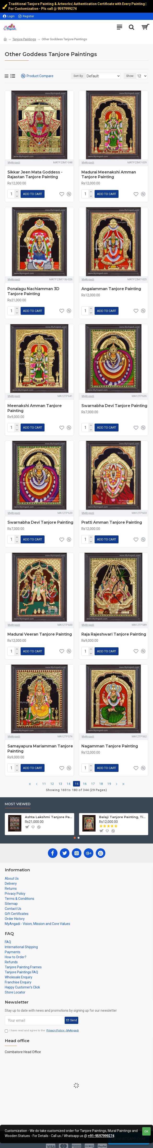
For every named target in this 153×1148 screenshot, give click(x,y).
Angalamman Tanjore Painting (111, 288)
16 (85, 778)
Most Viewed (17, 798)
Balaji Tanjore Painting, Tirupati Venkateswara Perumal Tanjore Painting (122, 811)
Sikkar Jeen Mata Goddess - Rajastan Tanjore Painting (34, 174)
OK (146, 1131)
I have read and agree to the (42, 1025)
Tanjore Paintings (24, 39)
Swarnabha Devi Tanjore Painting (114, 404)
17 (93, 778)
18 (101, 778)
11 (44, 778)
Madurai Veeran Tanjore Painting (39, 630)
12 (52, 778)
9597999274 (67, 9)
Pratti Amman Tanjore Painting (111, 519)
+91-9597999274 (101, 1136)
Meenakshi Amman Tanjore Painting (34, 406)
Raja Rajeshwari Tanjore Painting (113, 630)
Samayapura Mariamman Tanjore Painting (40, 744)
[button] (75, 832)
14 (68, 778)
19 (109, 778)
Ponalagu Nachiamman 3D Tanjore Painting (33, 290)
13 (60, 778)
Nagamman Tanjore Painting (109, 741)
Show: (130, 76)
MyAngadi (14, 162)
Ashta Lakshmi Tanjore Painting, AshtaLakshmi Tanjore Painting (48, 811)
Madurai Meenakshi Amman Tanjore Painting (108, 174)
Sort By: (78, 76)
